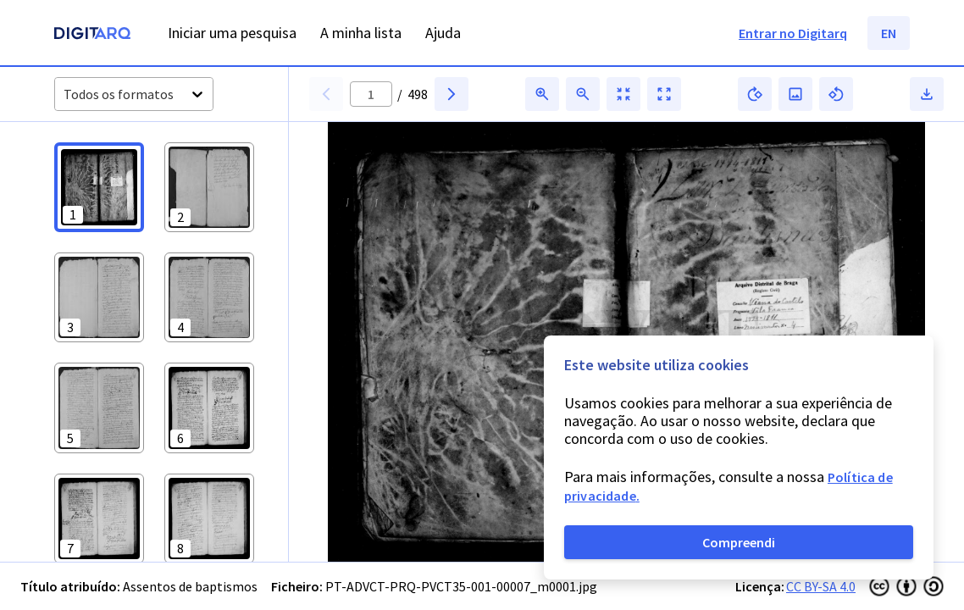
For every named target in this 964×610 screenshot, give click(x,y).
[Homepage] (92, 35)
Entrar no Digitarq (793, 33)
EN (888, 33)
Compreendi (738, 542)
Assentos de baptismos (190, 586)
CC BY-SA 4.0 (821, 586)
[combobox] (65, 94)
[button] (99, 187)
